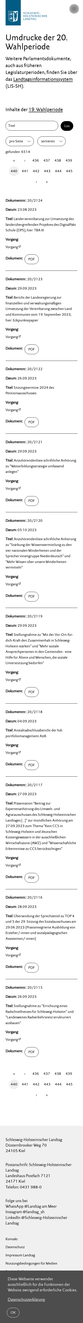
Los (66, 126)
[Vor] (36, 182)
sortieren (48, 141)
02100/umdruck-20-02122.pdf (32, 422)
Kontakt (12, 1239)
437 (46, 160)
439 (69, 160)
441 (25, 171)
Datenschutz (15, 1247)
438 (57, 160)
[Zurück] (25, 160)
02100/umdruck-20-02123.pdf (32, 349)
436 (35, 160)
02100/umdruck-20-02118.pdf (32, 765)
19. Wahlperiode (46, 109)
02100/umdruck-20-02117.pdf (32, 878)
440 (14, 171)
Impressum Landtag (20, 1255)
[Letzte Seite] (47, 182)
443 (47, 171)
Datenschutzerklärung (26, 1299)
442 (36, 171)
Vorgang (12, 247)
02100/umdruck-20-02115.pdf (32, 1052)
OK (13, 1312)
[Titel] (33, 126)
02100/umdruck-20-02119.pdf (32, 692)
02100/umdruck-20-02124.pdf (32, 259)
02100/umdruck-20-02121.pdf (32, 501)
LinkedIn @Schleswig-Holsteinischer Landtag (36, 1220)
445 (69, 171)
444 (58, 171)
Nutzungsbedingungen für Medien (31, 1263)
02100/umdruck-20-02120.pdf (32, 597)
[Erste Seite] (14, 160)
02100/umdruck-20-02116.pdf (32, 968)
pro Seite (16, 141)
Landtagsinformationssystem (43, 79)
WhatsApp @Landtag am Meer (31, 1206)
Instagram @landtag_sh (25, 1211)
